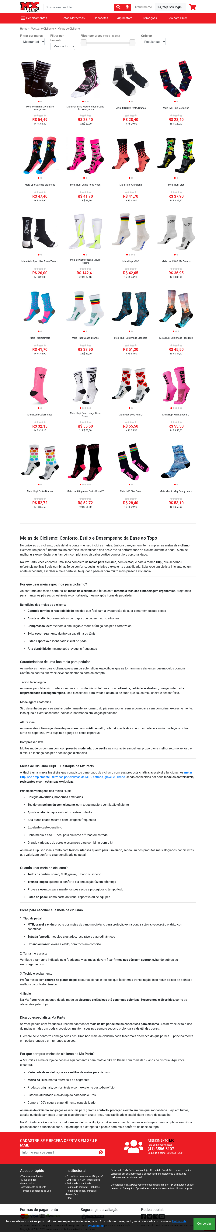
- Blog (68, 1198)
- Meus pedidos (28, 1179)
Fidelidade (94, 1187)
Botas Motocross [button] (73, 18)
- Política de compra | (77, 1187)
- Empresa (70, 1179)
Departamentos (34, 18)
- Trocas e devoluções (31, 1176)
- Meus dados (27, 1183)
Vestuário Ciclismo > (43, 28)
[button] (170, 7)
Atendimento (143, 7)
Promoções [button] (149, 18)
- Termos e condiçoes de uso (35, 1190)
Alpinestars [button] (125, 18)
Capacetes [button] (101, 18)
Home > (25, 28)
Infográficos (93, 1179)
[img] (127, 7)
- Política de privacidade (78, 1183)
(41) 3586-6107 (161, 1149)
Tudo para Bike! (176, 18)
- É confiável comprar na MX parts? (84, 1176)
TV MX (81, 1179)
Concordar (204, 1223)
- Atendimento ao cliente (33, 1187)
